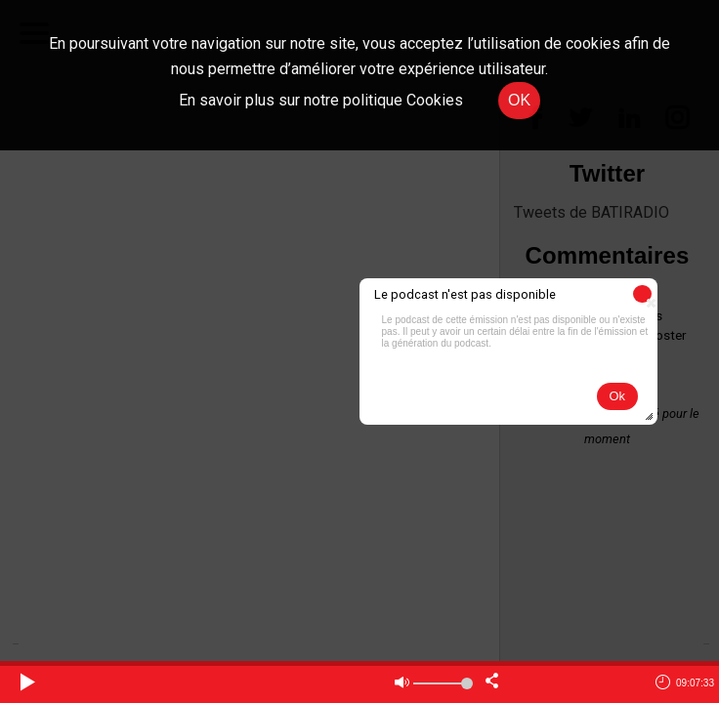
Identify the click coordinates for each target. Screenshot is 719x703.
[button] (642, 294)
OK (519, 100)
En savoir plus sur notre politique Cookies (321, 100)
